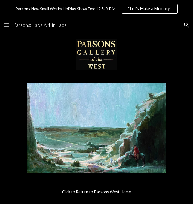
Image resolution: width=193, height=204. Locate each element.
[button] (6, 24)
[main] (96, 192)
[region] (96, 8)
